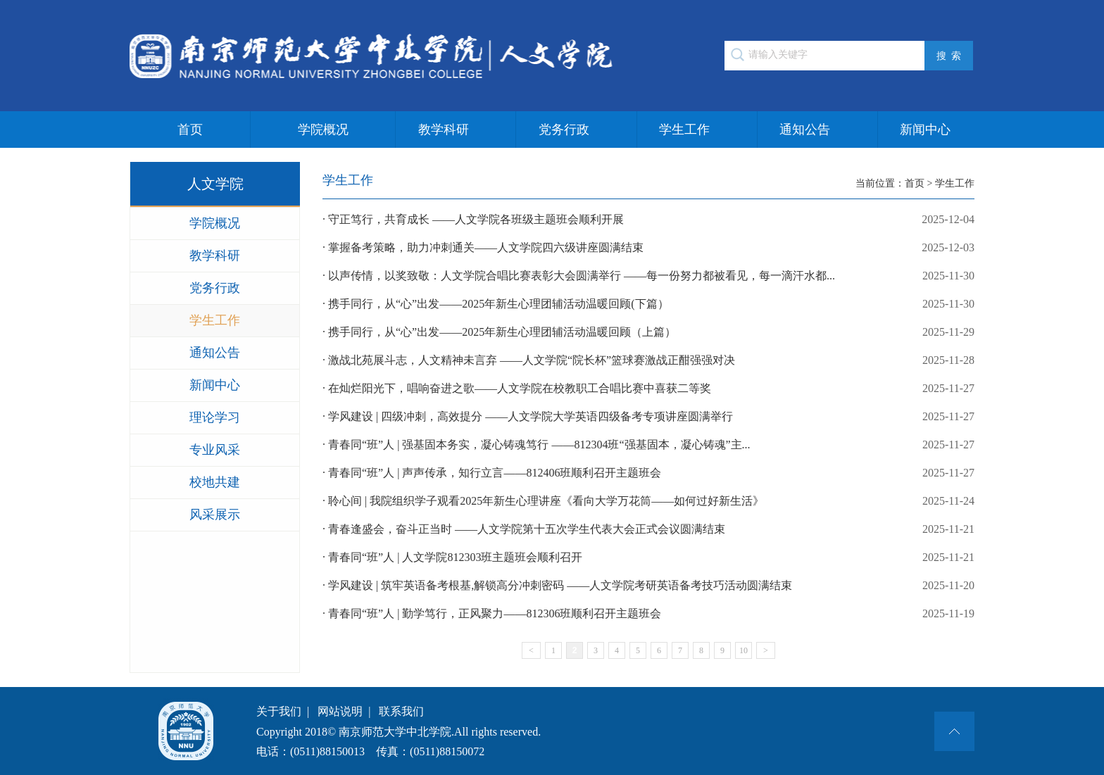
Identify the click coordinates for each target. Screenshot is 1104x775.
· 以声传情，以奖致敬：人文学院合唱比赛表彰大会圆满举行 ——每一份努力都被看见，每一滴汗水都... (648, 276)
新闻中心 (925, 129)
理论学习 (214, 417)
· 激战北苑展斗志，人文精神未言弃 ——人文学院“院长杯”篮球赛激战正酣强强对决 (648, 360)
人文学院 (215, 183)
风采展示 (214, 515)
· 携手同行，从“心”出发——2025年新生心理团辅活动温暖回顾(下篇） (648, 304)
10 (743, 650)
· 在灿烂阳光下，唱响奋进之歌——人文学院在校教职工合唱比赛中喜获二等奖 (648, 388)
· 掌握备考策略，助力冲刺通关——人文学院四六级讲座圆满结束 (648, 248)
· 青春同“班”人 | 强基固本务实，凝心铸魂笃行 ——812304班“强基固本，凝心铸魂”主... (648, 445)
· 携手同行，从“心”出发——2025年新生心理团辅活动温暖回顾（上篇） (648, 332)
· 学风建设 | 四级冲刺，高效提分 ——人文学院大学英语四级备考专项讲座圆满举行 (648, 417)
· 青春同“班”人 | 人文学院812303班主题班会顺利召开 (648, 557)
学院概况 (323, 129)
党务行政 (564, 129)
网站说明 (340, 711)
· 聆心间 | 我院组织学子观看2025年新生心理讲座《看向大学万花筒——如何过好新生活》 (648, 501)
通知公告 (804, 129)
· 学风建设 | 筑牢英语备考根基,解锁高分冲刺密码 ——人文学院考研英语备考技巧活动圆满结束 (648, 586)
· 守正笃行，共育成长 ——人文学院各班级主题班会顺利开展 (648, 220)
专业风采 (214, 450)
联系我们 (401, 711)
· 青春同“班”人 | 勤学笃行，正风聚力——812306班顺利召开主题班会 (648, 614)
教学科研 (443, 129)
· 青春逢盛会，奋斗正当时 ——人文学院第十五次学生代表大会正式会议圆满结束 (648, 529)
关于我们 (278, 711)
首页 (190, 129)
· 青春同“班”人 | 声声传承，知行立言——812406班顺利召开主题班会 (648, 473)
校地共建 (214, 482)
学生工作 (684, 129)
